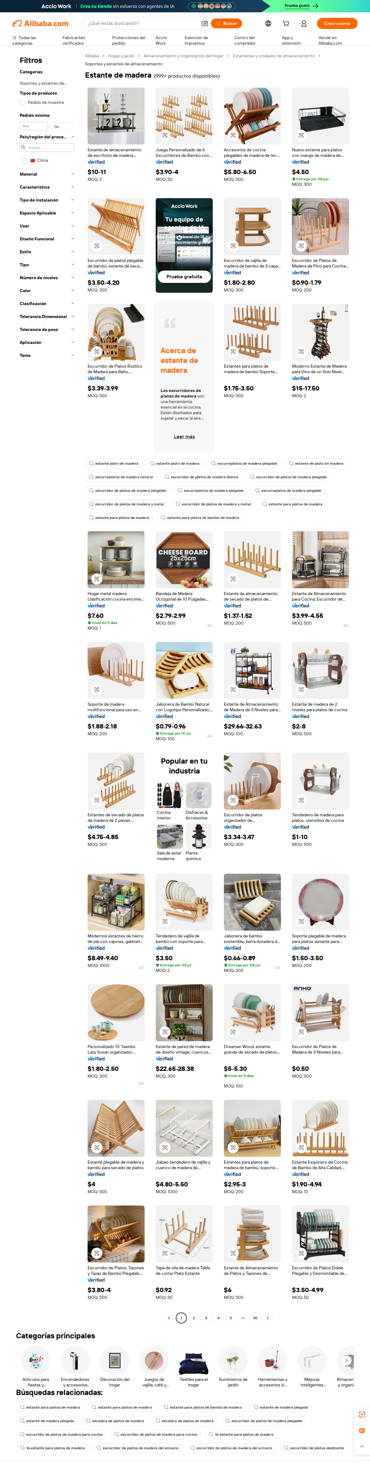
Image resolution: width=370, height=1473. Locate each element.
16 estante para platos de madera (241, 1434)
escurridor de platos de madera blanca (201, 477)
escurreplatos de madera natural (121, 477)
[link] (362, 1414)
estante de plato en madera (316, 463)
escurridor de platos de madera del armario (138, 1448)
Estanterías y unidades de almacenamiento (274, 55)
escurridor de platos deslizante (314, 1448)
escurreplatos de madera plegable (244, 463)
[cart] (287, 24)
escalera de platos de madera (115, 1420)
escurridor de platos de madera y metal (126, 504)
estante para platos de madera (292, 504)
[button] (204, 23)
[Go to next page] (267, 1318)
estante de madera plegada (281, 1407)
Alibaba (92, 55)
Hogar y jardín (121, 55)
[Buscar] (226, 23)
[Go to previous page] (169, 1318)
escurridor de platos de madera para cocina (61, 1434)
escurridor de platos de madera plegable (288, 477)
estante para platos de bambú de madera (200, 517)
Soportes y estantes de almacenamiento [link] (123, 63)
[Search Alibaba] (142, 23)
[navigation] (47, 687)
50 (255, 1318)
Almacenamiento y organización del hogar (184, 55)
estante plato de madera (113, 463)
